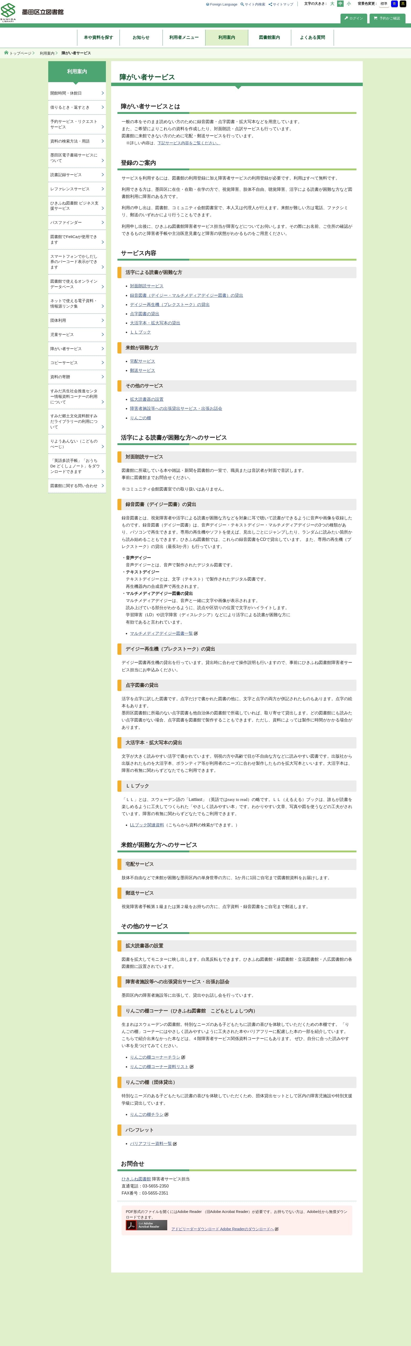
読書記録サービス (66, 174)
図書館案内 (269, 37)
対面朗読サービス (147, 286)
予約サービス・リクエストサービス (74, 124)
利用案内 (226, 37)
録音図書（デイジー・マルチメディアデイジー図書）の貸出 (186, 295)
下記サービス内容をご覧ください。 (189, 143)
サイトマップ (283, 4)
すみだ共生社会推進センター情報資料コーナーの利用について (74, 396)
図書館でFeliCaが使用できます (73, 239)
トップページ (20, 53)
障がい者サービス (66, 348)
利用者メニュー (184, 37)
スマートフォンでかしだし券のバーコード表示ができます (74, 262)
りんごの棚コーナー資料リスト (159, 1066)
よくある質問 (312, 37)
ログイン (354, 18)
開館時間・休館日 (66, 93)
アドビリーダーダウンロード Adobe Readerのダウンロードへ (200, 1229)
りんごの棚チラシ (147, 1114)
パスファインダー (66, 222)
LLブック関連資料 (147, 825)
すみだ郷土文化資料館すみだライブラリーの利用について (74, 421)
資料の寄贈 (60, 376)
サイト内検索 (255, 4)
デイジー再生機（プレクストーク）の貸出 (170, 304)
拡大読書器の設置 (147, 399)
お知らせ (141, 37)
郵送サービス (142, 370)
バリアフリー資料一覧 (151, 1143)
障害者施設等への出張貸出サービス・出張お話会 (176, 408)
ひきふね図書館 (136, 1179)
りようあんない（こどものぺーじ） (74, 444)
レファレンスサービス (70, 189)
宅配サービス (142, 361)
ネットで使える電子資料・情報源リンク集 (74, 303)
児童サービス (62, 334)
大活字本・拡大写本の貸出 (155, 323)
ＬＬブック (140, 332)
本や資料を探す (98, 37)
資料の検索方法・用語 (70, 141)
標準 (384, 4)
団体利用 (58, 320)
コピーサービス (64, 362)
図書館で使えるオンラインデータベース (74, 284)
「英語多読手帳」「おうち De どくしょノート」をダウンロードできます (75, 466)
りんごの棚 (140, 418)
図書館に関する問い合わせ (74, 485)
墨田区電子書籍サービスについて (74, 158)
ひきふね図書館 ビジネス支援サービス (74, 206)
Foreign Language (223, 4)
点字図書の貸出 (144, 314)
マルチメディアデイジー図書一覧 (161, 633)
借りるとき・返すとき (70, 107)
